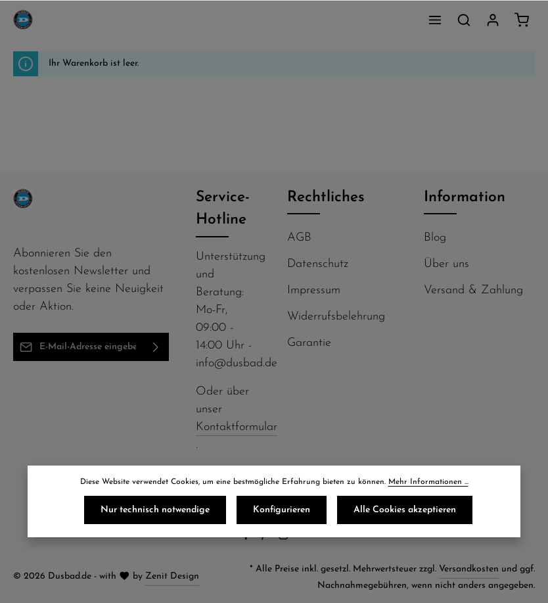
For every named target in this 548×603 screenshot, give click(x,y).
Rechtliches (326, 197)
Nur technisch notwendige (155, 510)
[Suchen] (464, 20)
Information (464, 197)
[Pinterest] (266, 538)
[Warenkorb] (522, 20)
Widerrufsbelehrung (336, 316)
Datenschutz (317, 264)
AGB (299, 237)
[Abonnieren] (156, 347)
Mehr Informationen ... (428, 482)
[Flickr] (302, 538)
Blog (435, 237)
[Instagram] (285, 538)
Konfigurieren (281, 510)
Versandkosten (469, 569)
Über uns (446, 264)
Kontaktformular (236, 427)
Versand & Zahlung (473, 290)
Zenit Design (172, 576)
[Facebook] (247, 538)
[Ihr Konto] (493, 20)
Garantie (309, 343)
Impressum (313, 290)
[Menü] (435, 20)
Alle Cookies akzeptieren (405, 510)
